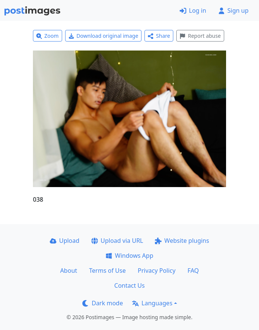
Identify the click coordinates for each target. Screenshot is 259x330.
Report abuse (200, 35)
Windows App (129, 255)
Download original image (103, 35)
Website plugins (182, 240)
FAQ (193, 270)
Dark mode (102, 303)
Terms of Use (107, 270)
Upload (64, 240)
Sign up (233, 10)
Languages (152, 303)
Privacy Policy (157, 270)
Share (159, 35)
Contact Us (129, 285)
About (68, 270)
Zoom (47, 35)
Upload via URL (117, 240)
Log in (193, 10)
